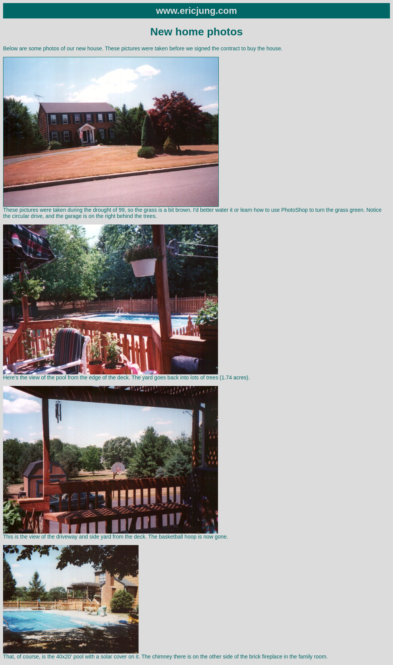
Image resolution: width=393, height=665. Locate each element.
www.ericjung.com (196, 10)
